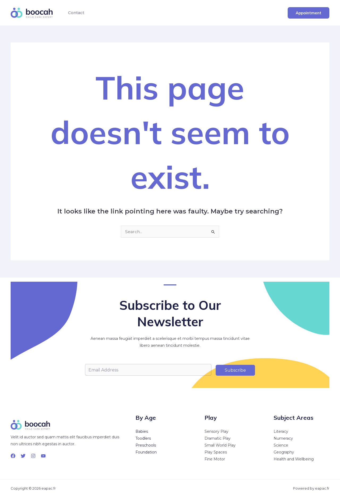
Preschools (145, 445)
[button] (308, 13)
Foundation (146, 452)
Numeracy (283, 438)
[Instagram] (33, 455)
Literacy (281, 431)
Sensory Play (216, 431)
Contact (75, 12)
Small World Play (220, 445)
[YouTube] (43, 455)
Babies (141, 431)
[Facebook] (13, 455)
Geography (284, 452)
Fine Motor (215, 459)
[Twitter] (23, 455)
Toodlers (143, 438)
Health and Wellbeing (294, 459)
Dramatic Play (218, 438)
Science (281, 445)
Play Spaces (216, 452)
